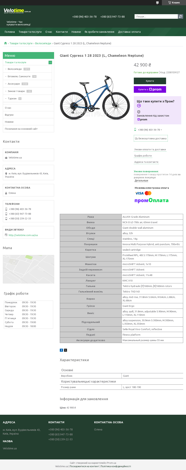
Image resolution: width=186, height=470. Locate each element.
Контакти (62, 31)
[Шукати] (180, 16)
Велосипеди (43, 43)
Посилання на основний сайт (21, 128)
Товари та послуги (30, 31)
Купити (150, 81)
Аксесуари (14, 83)
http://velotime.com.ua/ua (23, 235)
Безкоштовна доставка (152, 138)
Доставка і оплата (129, 31)
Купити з (150, 89)
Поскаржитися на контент (84, 466)
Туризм (12, 98)
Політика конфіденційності (116, 466)
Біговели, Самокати (19, 76)
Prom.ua (111, 463)
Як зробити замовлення (99, 31)
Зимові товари (16, 91)
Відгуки (9, 114)
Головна (10, 31)
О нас (48, 31)
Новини (76, 31)
